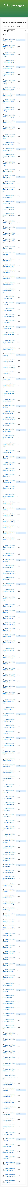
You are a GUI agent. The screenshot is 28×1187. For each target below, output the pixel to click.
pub (5, 22)
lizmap (10, 22)
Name (4, 30)
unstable (18, 22)
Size (25, 30)
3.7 (24, 22)
